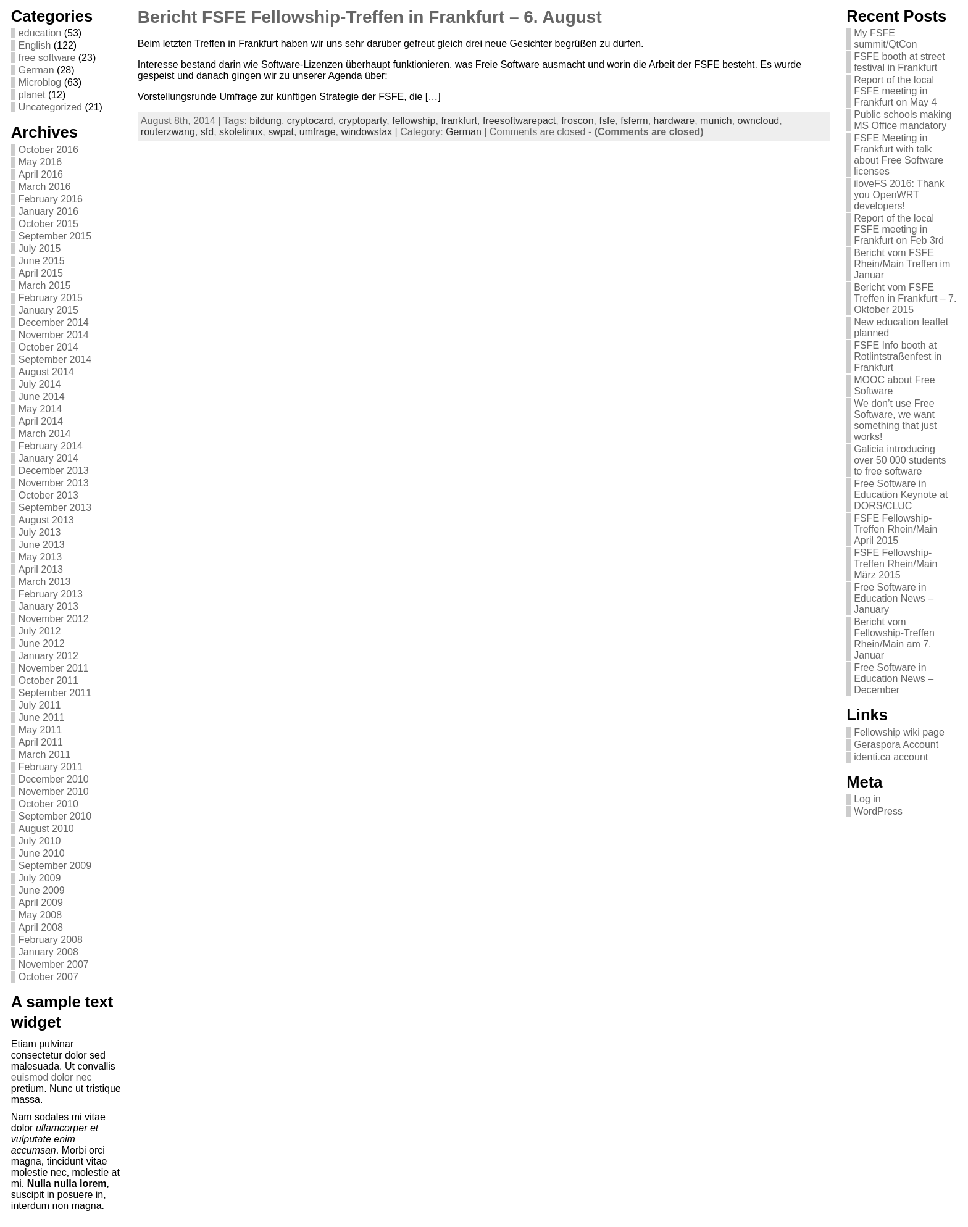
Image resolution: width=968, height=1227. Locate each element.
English (35, 45)
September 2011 (55, 693)
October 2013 (48, 495)
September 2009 (55, 865)
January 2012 (48, 656)
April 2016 (41, 174)
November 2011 (54, 668)
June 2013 (42, 544)
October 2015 (48, 223)
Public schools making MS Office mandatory (902, 120)
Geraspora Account (896, 744)
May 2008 (40, 915)
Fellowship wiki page (899, 732)
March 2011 (45, 754)
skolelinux (240, 132)
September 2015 (55, 236)
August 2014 (46, 372)
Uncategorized (50, 107)
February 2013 (51, 594)
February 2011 (51, 767)
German (36, 70)
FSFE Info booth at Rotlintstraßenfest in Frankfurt (897, 356)
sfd (207, 132)
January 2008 (48, 952)
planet (32, 94)
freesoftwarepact (519, 120)
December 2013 (54, 470)
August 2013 (46, 520)
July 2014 (40, 384)
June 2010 (42, 853)
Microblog (40, 82)
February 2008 (51, 939)
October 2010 (48, 804)
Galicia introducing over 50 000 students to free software (900, 460)
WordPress (878, 811)
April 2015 (41, 273)
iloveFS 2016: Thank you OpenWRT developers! (899, 194)
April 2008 (41, 927)
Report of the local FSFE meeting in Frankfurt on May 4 (895, 91)
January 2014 (48, 458)
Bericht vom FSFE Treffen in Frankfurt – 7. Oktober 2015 (905, 298)
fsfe (607, 120)
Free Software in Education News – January (893, 598)
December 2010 (54, 779)
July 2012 (40, 631)
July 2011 (40, 705)
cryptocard (310, 120)
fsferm (634, 120)
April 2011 (41, 742)
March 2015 (45, 285)
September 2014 (55, 359)
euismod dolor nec (51, 1077)
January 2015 (48, 310)
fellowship (413, 120)
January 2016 (48, 211)
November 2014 (54, 335)
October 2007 (48, 976)
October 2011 (48, 680)
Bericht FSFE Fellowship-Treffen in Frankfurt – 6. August (370, 17)
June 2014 (42, 396)
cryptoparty (362, 120)
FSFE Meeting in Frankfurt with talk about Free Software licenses (898, 155)
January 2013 (48, 606)
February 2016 (51, 199)
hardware (674, 120)
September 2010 (55, 816)
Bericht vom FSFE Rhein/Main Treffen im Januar (902, 263)
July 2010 (40, 841)
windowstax (366, 132)
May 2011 (40, 730)
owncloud (759, 120)
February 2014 (51, 446)
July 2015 (40, 248)
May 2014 (40, 409)
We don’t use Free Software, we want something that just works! (895, 420)
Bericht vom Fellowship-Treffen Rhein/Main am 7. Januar (894, 638)
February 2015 (51, 298)
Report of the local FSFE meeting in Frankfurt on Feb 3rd (899, 229)
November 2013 (54, 483)
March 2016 (45, 186)
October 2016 (48, 149)
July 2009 (40, 878)
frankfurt (459, 120)
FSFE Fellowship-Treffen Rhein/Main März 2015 (895, 563)
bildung (265, 120)
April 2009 (41, 902)
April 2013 (41, 569)
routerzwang (168, 132)
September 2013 (55, 507)
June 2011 (42, 717)
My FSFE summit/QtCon (885, 38)
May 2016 (40, 162)
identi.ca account (891, 757)
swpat (281, 132)
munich (716, 120)
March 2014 (45, 433)
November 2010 (54, 791)
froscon (577, 120)
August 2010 (46, 828)
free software (47, 57)
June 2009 (42, 890)
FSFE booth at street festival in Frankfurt (899, 62)
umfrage (317, 132)
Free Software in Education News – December (893, 678)
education (40, 33)
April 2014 (41, 421)
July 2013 (40, 532)
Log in (867, 799)
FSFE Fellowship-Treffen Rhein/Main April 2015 (895, 529)
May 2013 (40, 557)
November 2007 (54, 964)
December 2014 (54, 322)
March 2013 (45, 581)
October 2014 (48, 347)
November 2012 (54, 619)
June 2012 (42, 643)
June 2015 (42, 261)
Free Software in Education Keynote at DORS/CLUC (901, 494)
